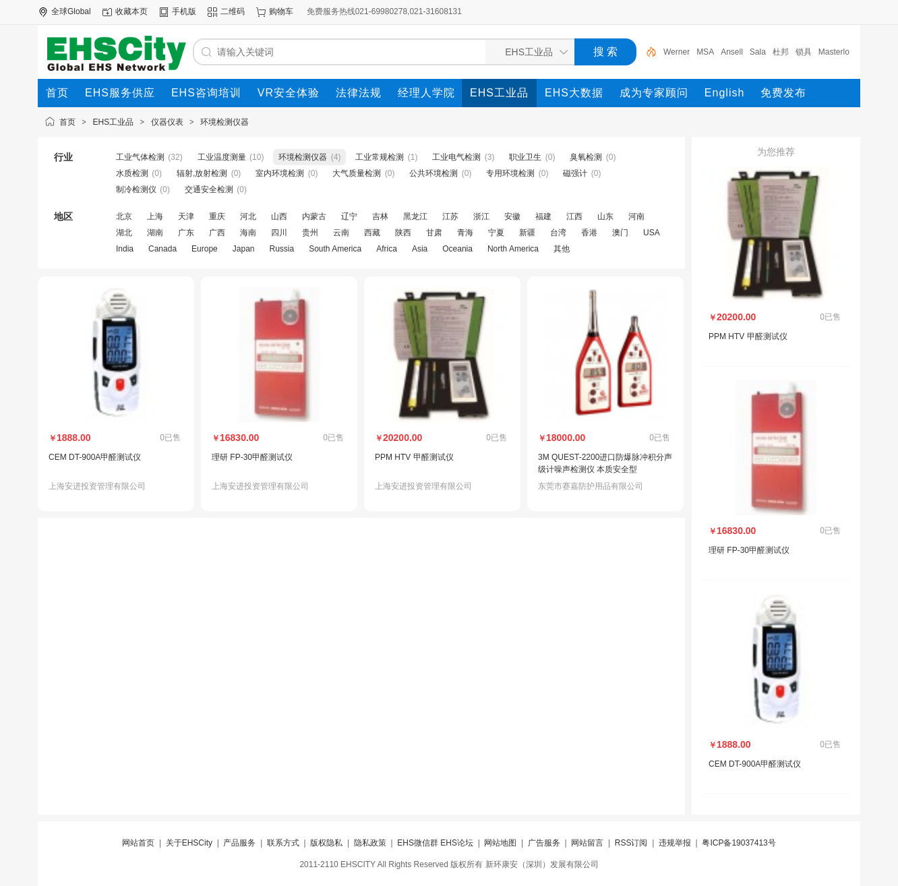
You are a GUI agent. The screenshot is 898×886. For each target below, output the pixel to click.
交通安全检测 (209, 189)
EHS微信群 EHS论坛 (435, 843)
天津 (186, 216)
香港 (589, 232)
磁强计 (575, 173)
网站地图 (500, 843)
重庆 (217, 216)
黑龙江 (415, 216)
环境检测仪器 (224, 122)
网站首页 (138, 843)
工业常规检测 (379, 157)
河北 (248, 216)
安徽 (512, 216)
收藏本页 (131, 11)
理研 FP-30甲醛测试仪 (252, 457)
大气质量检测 (356, 173)
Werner (676, 52)
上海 (155, 216)
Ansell (732, 52)
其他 (561, 249)
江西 (574, 216)
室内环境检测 (280, 173)
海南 (248, 232)
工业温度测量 (222, 157)
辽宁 (349, 216)
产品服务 (239, 843)
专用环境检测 (510, 173)
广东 (186, 232)
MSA (705, 52)
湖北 (124, 232)
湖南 (155, 232)
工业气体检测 (140, 157)
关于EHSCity (189, 843)
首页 (67, 122)
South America (335, 249)
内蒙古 (314, 216)
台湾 (558, 232)
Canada (162, 249)
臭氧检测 (586, 157)
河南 (636, 216)
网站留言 (587, 843)
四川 (279, 232)
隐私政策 (370, 843)
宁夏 (496, 232)
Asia (419, 249)
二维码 (232, 11)
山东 (605, 216)
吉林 (380, 216)
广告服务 (544, 843)
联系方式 (283, 843)
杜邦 (781, 52)
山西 (279, 216)
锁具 (804, 52)
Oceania (457, 249)
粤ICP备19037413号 (738, 843)
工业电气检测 (456, 157)
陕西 (403, 232)
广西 (217, 232)
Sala (758, 52)
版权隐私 (326, 843)
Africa (386, 249)
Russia (281, 249)
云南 (341, 232)
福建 (543, 216)
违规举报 (675, 843)
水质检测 (132, 173)
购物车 (281, 11)
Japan (244, 249)
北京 (124, 216)
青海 (465, 232)
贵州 (310, 232)
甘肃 (434, 232)
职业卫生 (525, 157)
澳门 (620, 232)
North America (513, 249)
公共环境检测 (433, 173)
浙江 (481, 216)
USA (651, 232)
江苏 (450, 216)
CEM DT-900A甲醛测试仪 (95, 457)
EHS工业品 (113, 122)
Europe (204, 249)
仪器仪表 (167, 122)
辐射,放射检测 (202, 173)
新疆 (527, 232)
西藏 (372, 232)
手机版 (184, 11)
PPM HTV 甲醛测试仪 (414, 457)
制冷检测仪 (136, 189)
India (124, 249)
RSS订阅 (631, 843)
